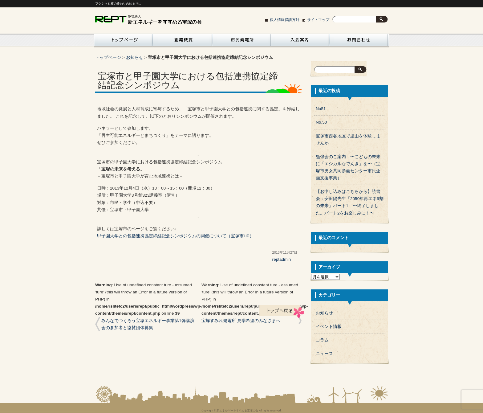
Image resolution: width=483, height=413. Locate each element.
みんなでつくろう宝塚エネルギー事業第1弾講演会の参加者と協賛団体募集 (147, 324)
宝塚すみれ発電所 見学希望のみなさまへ (240, 320)
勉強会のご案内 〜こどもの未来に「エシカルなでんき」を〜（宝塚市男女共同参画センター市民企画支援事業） (348, 167)
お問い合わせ (358, 42)
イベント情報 (329, 326)
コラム (322, 340)
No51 (321, 108)
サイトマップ (318, 20)
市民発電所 (241, 42)
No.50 (321, 122)
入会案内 (300, 42)
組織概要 (183, 42)
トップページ (108, 57)
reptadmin (281, 259)
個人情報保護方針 (284, 20)
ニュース (324, 353)
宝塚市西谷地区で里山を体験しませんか (348, 139)
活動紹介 (123, 42)
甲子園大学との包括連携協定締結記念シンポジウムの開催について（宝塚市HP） (175, 236)
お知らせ (134, 57)
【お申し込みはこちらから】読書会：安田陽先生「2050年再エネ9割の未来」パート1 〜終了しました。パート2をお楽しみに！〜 (350, 202)
